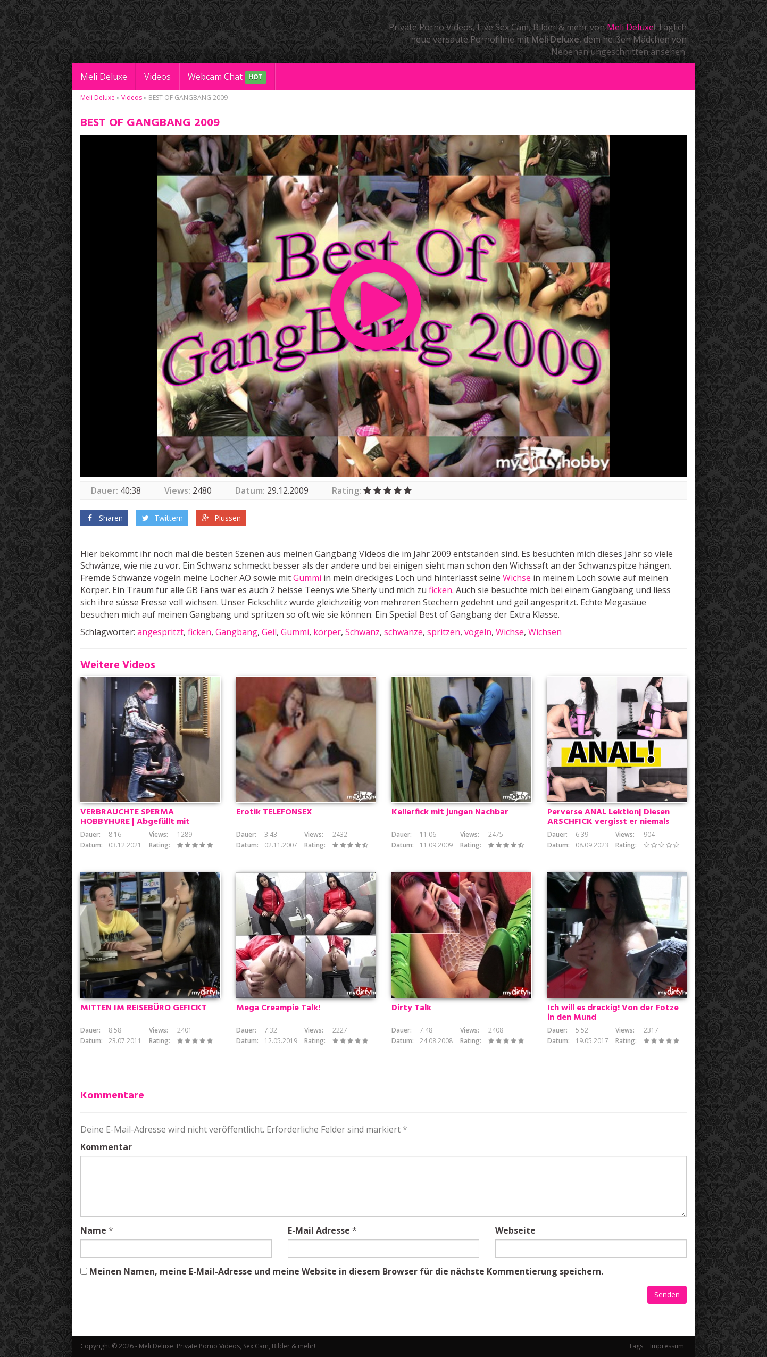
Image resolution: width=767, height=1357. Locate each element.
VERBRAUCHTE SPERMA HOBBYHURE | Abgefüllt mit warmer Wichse (135, 821)
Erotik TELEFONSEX (274, 812)
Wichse (517, 578)
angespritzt (160, 632)
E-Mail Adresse (319, 1230)
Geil (269, 632)
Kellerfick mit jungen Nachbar (449, 812)
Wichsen (545, 632)
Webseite (515, 1230)
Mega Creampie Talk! (278, 1008)
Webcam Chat (227, 77)
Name (93, 1230)
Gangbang (236, 632)
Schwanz (362, 632)
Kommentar (106, 1147)
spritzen (443, 632)
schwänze (403, 632)
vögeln (477, 632)
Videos (157, 76)
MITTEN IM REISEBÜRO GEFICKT (143, 1008)
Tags (636, 1346)
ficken (440, 590)
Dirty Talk (411, 1008)
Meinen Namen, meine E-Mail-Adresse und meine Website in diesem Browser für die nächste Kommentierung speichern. (346, 1271)
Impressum (667, 1346)
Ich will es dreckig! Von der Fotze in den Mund (613, 1013)
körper (327, 632)
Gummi (307, 578)
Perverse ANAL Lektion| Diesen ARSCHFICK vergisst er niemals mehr (608, 821)
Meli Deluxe (630, 27)
